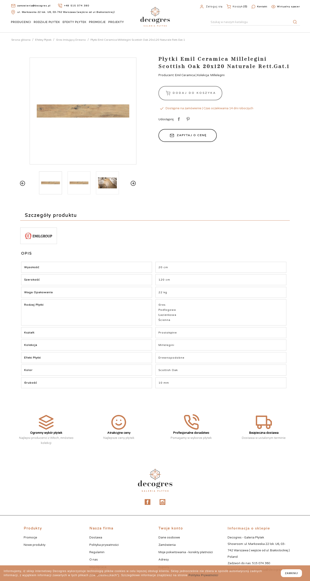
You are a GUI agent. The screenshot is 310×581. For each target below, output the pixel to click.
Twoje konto (170, 528)
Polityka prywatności (104, 545)
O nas (93, 559)
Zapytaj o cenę (188, 135)
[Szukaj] (255, 22)
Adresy (163, 559)
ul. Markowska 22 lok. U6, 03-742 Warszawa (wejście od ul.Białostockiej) (66, 12)
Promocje (97, 22)
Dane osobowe (169, 537)
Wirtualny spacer (288, 6)
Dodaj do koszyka (190, 93)
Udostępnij (178, 119)
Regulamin (96, 552)
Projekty (116, 22)
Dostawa (95, 537)
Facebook (147, 502)
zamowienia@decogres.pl (34, 5)
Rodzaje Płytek (47, 22)
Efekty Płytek (74, 22)
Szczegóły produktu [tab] (51, 215)
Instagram (162, 502)
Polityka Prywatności (203, 575)
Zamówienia (167, 545)
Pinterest (187, 119)
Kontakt (262, 6)
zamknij (291, 573)
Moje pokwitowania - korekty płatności (185, 552)
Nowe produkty (34, 545)
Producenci (21, 22)
